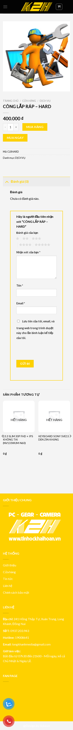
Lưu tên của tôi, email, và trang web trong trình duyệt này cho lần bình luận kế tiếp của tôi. (35, 330)
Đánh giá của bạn (27, 232)
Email (20, 303)
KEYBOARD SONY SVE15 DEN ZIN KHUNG (53, 438)
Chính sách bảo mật (16, 592)
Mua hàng (35, 127)
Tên (19, 285)
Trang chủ (10, 100)
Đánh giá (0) (16, 181)
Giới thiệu (9, 565)
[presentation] (43, 350)
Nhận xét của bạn (28, 252)
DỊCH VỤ (45, 100)
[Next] (70, 443)
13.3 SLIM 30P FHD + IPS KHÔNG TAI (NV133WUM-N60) (18, 440)
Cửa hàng (29, 100)
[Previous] (3, 443)
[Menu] (5, 6)
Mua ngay (15, 137)
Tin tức (8, 579)
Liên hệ (7, 585)
